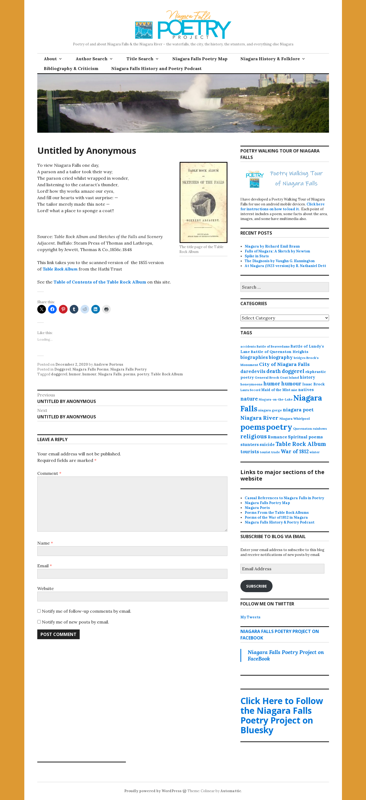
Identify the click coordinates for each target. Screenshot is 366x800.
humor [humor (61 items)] (271, 383)
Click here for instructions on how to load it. (282, 206)
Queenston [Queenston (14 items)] (302, 428)
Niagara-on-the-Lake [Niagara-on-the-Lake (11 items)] (276, 399)
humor (75, 374)
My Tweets (250, 617)
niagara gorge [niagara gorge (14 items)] (270, 410)
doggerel (59, 374)
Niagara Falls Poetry (128, 369)
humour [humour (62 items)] (291, 383)
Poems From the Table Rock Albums (277, 512)
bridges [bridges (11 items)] (299, 358)
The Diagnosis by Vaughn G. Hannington (280, 261)
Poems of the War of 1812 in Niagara (276, 517)
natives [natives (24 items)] (306, 389)
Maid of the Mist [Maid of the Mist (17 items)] (275, 390)
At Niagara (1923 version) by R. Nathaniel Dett (285, 266)
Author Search (92, 58)
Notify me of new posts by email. (75, 622)
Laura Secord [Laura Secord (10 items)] (250, 390)
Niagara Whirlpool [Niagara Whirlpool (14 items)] (294, 418)
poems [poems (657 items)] (252, 427)
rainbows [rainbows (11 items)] (320, 429)
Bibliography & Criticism (71, 68)
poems (129, 374)
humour (89, 374)
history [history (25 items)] (307, 377)
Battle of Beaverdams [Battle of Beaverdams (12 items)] (273, 346)
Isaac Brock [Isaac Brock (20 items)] (313, 384)
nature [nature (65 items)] (249, 398)
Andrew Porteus (108, 364)
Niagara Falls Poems (90, 369)
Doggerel (62, 369)
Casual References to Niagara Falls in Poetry (284, 498)
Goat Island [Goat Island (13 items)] (289, 377)
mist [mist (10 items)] (294, 390)
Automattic (230, 791)
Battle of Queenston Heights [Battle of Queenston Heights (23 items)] (279, 351)
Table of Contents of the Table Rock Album (99, 282)
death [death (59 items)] (273, 371)
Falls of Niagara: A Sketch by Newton (277, 251)
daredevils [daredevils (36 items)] (253, 371)
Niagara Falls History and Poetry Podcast (156, 68)
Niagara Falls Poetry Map (199, 58)
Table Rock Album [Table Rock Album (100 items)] (301, 444)
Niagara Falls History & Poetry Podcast (279, 522)
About (50, 58)
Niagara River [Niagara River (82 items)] (259, 417)
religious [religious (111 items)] (253, 436)
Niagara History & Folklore (270, 58)
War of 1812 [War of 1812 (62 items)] (295, 451)
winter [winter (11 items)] (315, 452)
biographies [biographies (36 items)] (254, 357)
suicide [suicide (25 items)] (267, 444)
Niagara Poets (257, 507)
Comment (49, 473)
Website (45, 588)
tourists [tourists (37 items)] (249, 451)
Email (44, 565)
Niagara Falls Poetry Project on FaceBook (286, 655)
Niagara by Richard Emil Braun (272, 246)
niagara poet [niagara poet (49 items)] (298, 409)
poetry (143, 374)
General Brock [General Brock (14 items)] (267, 377)
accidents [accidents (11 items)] (248, 346)
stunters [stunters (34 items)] (249, 444)
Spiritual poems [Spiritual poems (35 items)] (305, 436)
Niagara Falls (110, 374)
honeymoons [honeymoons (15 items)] (251, 384)
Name (45, 543)
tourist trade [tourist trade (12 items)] (270, 452)
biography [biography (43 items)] (281, 357)
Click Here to (281, 715)
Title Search (139, 58)
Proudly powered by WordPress (153, 791)
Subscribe (256, 586)
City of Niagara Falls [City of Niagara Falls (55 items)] (284, 364)
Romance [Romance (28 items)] (277, 436)
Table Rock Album (60, 269)
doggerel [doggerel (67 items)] (293, 371)
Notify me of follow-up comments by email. (86, 611)
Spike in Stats (257, 256)
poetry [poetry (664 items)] (279, 427)
